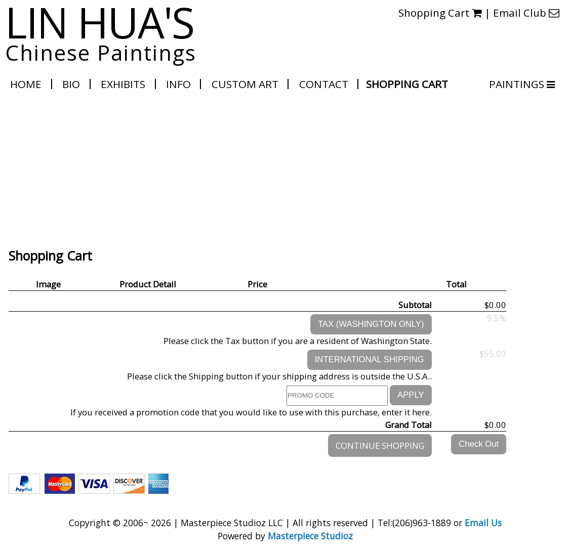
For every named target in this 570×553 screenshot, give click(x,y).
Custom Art (245, 84)
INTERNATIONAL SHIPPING (369, 359)
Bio (71, 84)
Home (26, 84)
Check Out (479, 444)
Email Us (483, 523)
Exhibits (123, 84)
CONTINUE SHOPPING (380, 445)
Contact (323, 84)
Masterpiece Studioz (310, 536)
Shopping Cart (407, 84)
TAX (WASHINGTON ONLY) (371, 324)
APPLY (410, 395)
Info (178, 84)
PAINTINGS (517, 84)
